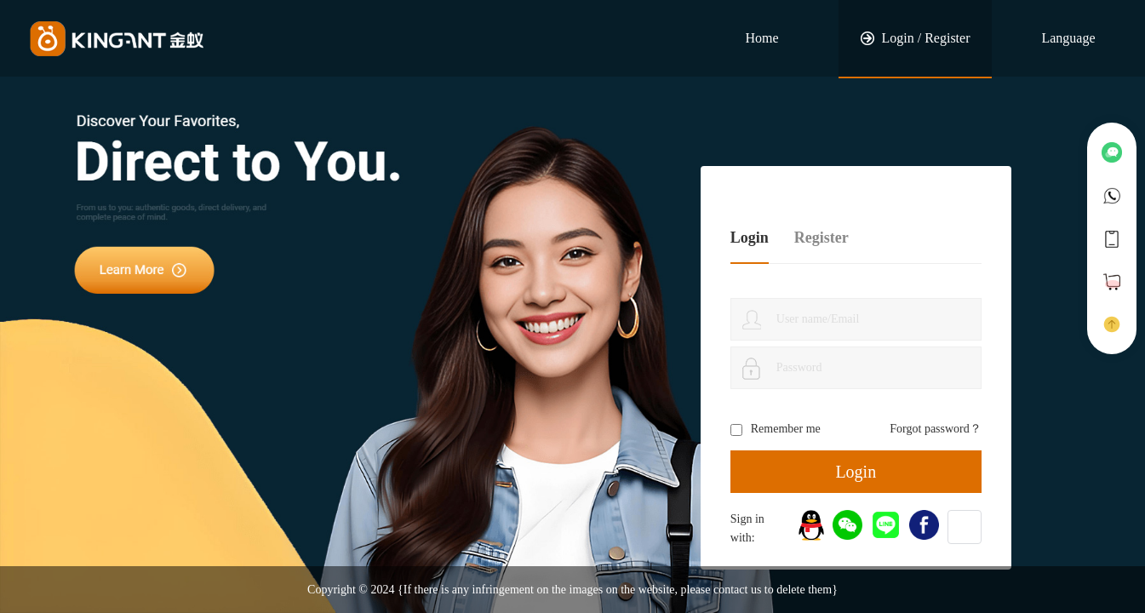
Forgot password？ (935, 428)
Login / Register (915, 38)
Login (855, 471)
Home (761, 38)
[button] (964, 527)
